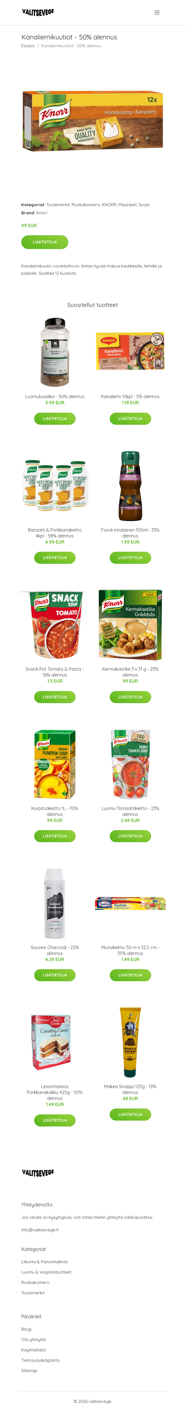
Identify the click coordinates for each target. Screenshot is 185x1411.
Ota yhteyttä (33, 1339)
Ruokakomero (86, 204)
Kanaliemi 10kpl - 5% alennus (130, 396)
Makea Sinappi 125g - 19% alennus (130, 1089)
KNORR (109, 204)
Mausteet (127, 204)
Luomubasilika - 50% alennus (55, 396)
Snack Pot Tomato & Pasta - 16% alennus (55, 672)
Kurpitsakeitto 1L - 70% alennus (54, 811)
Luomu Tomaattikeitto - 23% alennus (130, 811)
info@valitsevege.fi (40, 1229)
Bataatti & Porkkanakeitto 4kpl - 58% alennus (55, 533)
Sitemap (29, 1370)
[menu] (157, 12)
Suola (144, 204)
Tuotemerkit (58, 204)
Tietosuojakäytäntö (40, 1360)
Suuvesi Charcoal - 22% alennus (55, 950)
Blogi (26, 1329)
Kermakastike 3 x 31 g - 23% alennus (130, 672)
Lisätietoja (45, 242)
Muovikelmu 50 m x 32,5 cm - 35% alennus (130, 950)
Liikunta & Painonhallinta (44, 1261)
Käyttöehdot (33, 1350)
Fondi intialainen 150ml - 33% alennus (130, 533)
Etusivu (28, 45)
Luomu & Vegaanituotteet (46, 1272)
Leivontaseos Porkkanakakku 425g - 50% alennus (55, 1092)
